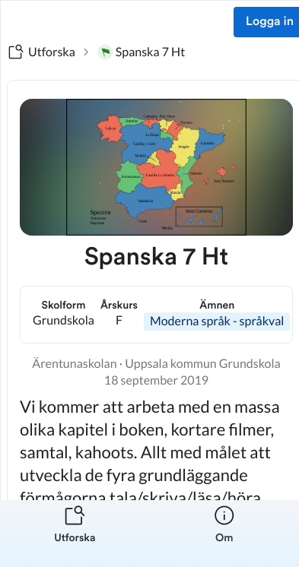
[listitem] (75, 533)
